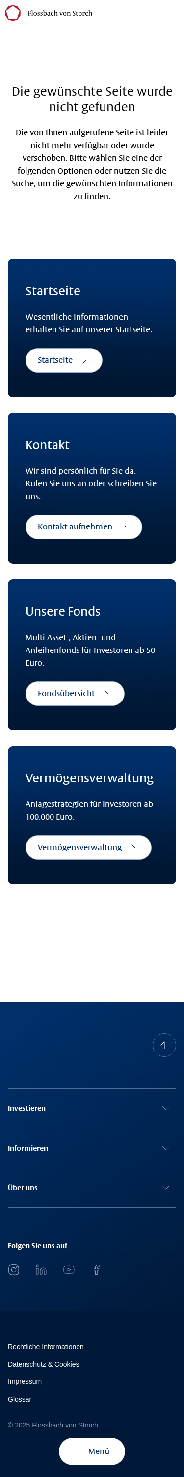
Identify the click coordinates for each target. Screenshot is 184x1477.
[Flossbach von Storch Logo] (48, 12)
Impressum (25, 1381)
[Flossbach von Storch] (102, 12)
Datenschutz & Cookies (43, 1364)
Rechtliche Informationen (46, 1347)
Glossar (19, 1399)
